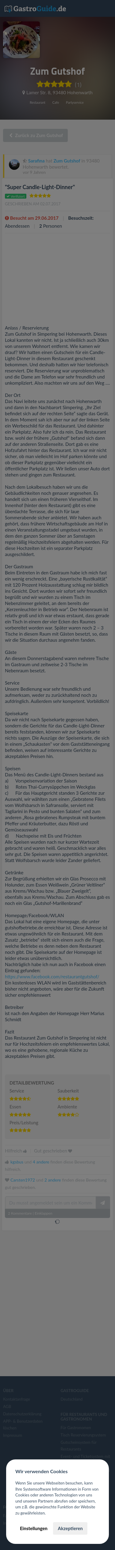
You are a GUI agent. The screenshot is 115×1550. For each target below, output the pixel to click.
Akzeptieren (70, 1528)
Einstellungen (34, 1528)
